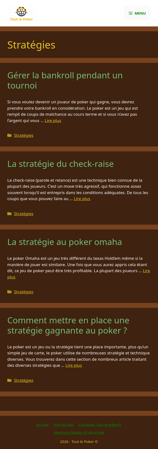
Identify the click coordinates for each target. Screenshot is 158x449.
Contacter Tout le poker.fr (99, 424)
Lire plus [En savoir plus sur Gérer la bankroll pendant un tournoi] (53, 120)
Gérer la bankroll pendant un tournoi (65, 80)
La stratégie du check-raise (60, 163)
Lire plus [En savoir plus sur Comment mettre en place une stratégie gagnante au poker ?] (73, 365)
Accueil (42, 424)
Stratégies (23, 135)
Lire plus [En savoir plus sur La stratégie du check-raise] (82, 198)
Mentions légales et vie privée (79, 432)
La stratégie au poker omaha (64, 241)
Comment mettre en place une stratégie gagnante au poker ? (68, 325)
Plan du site (63, 424)
